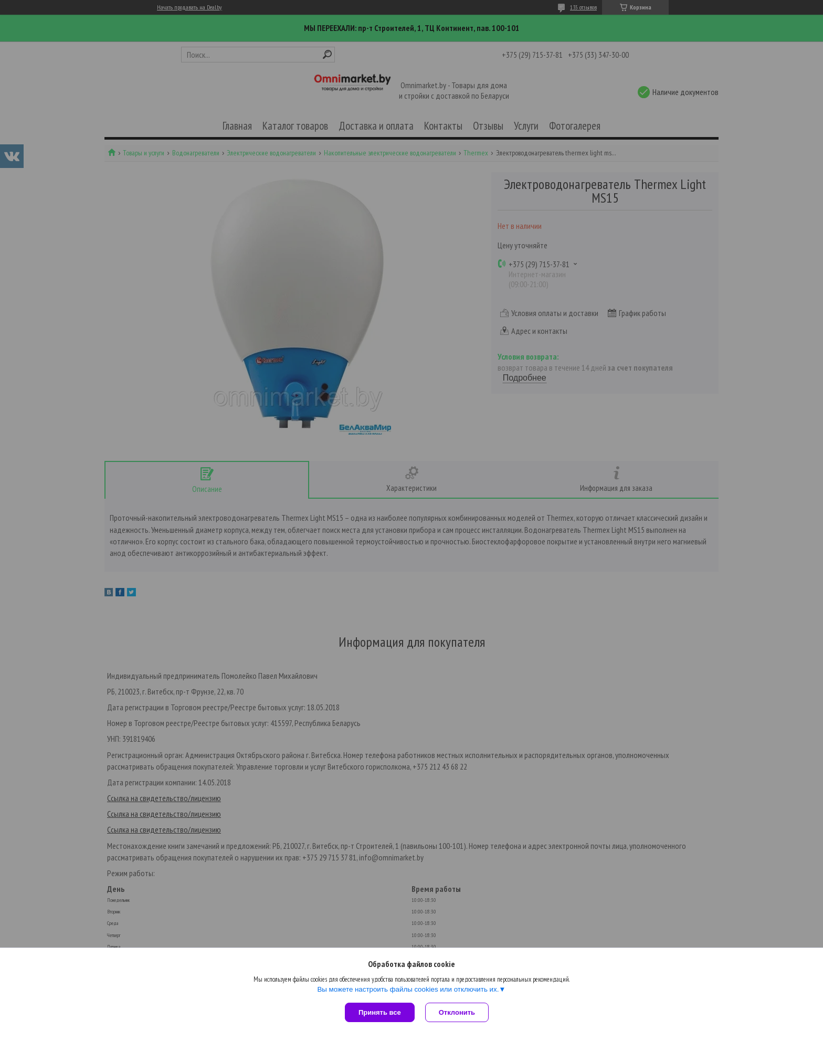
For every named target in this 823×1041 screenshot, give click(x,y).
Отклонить (457, 1012)
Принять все (379, 1012)
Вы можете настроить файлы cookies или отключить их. (408, 989)
